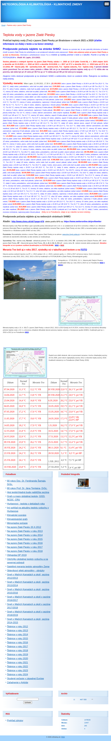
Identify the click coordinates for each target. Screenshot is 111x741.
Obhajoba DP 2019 (16, 555)
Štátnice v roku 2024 (17, 674)
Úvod (3, 25)
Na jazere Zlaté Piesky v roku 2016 (25, 543)
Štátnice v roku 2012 (17, 626)
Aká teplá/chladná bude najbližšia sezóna (28, 492)
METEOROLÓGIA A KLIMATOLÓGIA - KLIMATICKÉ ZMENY (42, 4)
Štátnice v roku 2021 (17, 662)
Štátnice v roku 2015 (17, 638)
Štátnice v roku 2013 (17, 630)
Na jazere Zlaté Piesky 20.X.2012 (24, 527)
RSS (63, 737)
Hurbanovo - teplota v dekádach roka (26, 504)
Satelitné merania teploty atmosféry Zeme (28, 566)
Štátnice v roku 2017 (17, 646)
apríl (81, 699)
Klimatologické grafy (17, 519)
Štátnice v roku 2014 (17, 634)
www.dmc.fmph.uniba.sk (71, 234)
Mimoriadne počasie (17, 523)
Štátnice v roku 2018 (17, 650)
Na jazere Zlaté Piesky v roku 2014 (25, 535)
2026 (85, 699)
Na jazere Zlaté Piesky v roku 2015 (25, 539)
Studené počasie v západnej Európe (25, 678)
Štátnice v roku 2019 (17, 654)
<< (74, 699)
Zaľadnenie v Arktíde (17, 682)
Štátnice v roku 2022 (17, 666)
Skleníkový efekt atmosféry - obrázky (25, 570)
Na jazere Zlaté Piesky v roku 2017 (25, 547)
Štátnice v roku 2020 (17, 658)
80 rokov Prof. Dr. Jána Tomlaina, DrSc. (27, 488)
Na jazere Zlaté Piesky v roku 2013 (25, 531)
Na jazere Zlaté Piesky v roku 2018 (25, 551)
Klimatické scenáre (16, 515)
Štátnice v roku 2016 (17, 642)
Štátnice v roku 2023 (17, 670)
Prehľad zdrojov (15, 720)
